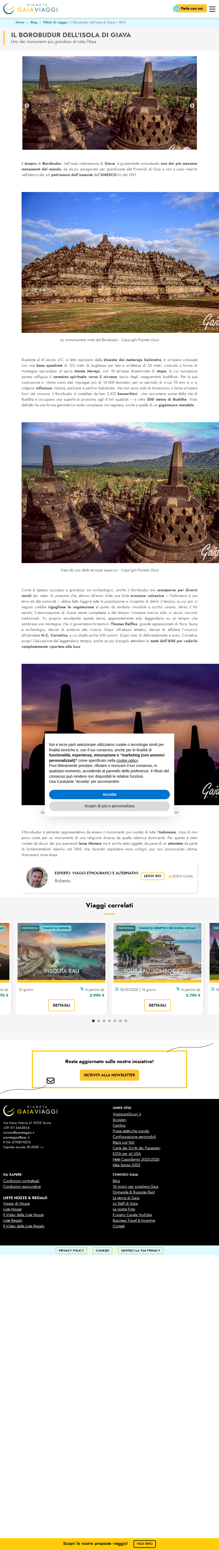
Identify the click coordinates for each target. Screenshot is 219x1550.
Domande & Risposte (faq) (134, 1192)
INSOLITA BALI (61, 971)
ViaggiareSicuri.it (127, 1114)
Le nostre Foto (124, 1209)
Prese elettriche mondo (131, 1131)
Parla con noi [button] (190, 9)
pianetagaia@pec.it (16, 1137)
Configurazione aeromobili (134, 1136)
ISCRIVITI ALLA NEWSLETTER (109, 1075)
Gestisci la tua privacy (140, 1251)
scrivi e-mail (181, 876)
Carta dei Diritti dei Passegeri (136, 1148)
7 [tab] (125, 1021)
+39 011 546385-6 (16, 1128)
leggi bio (153, 876)
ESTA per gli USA (127, 1153)
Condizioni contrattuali (21, 1181)
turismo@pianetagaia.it (18, 1132)
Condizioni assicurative (22, 1186)
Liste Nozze (12, 1209)
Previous (27, 106)
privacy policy (71, 1251)
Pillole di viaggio (55, 22)
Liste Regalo (12, 1220)
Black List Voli (124, 1142)
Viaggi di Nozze (16, 1203)
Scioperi (119, 1119)
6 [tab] (120, 1021)
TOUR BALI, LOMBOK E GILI (157, 971)
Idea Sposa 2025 (126, 1165)
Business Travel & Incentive (134, 1220)
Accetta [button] (110, 794)
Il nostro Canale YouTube (132, 1214)
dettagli (61, 1005)
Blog (33, 22)
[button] (212, 8)
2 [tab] (98, 1021)
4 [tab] (109, 1021)
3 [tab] (104, 1021)
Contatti (119, 1226)
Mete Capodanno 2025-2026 (136, 1159)
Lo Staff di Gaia (125, 1203)
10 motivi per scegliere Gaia (135, 1186)
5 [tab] (115, 1021)
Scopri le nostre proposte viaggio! (109, 1543)
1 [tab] (93, 1021)
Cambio (119, 1125)
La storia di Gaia (126, 1197)
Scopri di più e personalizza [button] (109, 806)
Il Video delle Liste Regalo (24, 1226)
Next (192, 106)
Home (20, 22)
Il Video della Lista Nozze (23, 1214)
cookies (102, 1251)
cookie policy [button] (127, 760)
